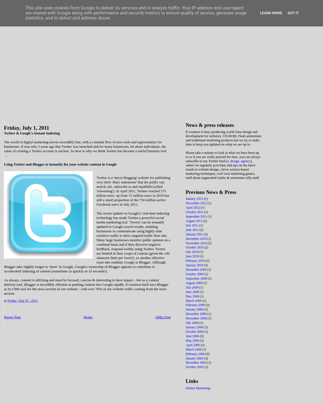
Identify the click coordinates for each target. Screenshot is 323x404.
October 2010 (195, 247)
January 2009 (195, 309)
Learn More (271, 13)
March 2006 (194, 349)
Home (88, 317)
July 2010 (192, 252)
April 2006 (193, 345)
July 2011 (192, 225)
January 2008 (195, 327)
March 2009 (194, 301)
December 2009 (196, 270)
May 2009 (193, 296)
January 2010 (195, 265)
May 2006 (193, 341)
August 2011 (194, 221)
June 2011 (193, 230)
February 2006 (196, 354)
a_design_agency (239, 161)
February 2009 (196, 305)
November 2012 (197, 203)
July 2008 (192, 323)
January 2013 (195, 199)
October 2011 (195, 212)
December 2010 (196, 239)
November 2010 (197, 243)
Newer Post (12, 317)
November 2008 (197, 318)
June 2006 (193, 336)
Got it (293, 13)
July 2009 (192, 287)
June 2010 (193, 256)
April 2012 (193, 208)
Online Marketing (198, 388)
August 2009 (194, 283)
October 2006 (195, 332)
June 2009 (193, 292)
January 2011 (195, 234)
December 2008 (196, 314)
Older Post (163, 317)
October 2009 (195, 274)
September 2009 (197, 278)
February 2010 (196, 261)
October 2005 (195, 367)
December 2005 (196, 362)
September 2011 (197, 216)
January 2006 (195, 358)
